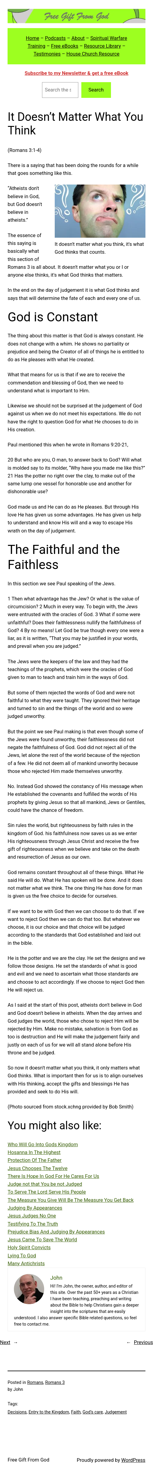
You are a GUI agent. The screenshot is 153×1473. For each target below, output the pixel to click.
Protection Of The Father (34, 1160)
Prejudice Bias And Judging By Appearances (56, 1232)
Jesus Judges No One (32, 1216)
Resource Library (102, 46)
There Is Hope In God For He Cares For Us (53, 1176)
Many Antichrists (26, 1263)
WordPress (133, 1460)
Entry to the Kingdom (48, 1412)
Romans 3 (55, 1382)
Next (5, 1342)
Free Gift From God (28, 1460)
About (78, 38)
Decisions (17, 1412)
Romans (35, 1382)
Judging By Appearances (35, 1208)
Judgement (116, 1412)
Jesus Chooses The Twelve (37, 1168)
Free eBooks (64, 46)
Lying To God (22, 1256)
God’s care (93, 1412)
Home (32, 38)
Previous (143, 1342)
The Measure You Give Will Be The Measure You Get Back (70, 1200)
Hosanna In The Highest (34, 1152)
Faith (76, 1412)
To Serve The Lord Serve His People (47, 1192)
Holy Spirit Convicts (29, 1247)
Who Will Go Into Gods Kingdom (43, 1144)
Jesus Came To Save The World (42, 1240)
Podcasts (55, 38)
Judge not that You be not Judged (45, 1184)
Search (96, 90)
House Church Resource (92, 54)
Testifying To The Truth (33, 1224)
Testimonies (47, 54)
